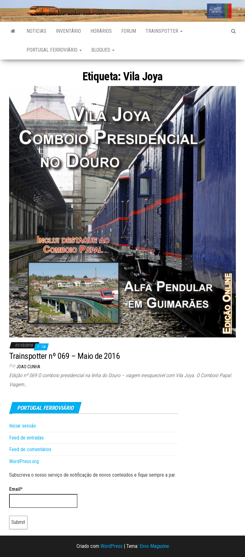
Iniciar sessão (22, 426)
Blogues (103, 50)
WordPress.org (24, 461)
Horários (101, 31)
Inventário (68, 31)
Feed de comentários (30, 449)
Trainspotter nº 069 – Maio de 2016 (64, 356)
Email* (43, 497)
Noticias (36, 31)
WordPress (111, 546)
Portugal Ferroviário (54, 50)
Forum (128, 31)
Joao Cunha (28, 366)
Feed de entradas (26, 438)
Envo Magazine (154, 546)
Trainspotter (164, 31)
